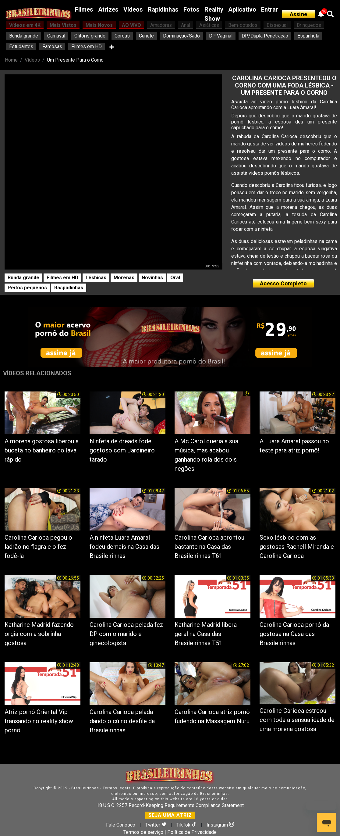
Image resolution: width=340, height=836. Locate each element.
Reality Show (213, 14)
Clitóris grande (89, 36)
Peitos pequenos (27, 288)
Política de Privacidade (192, 832)
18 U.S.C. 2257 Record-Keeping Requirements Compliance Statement (170, 805)
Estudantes (21, 46)
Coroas (122, 36)
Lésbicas (96, 277)
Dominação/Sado (181, 36)
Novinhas (152, 277)
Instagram (220, 825)
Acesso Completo (283, 283)
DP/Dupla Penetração (265, 36)
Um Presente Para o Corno (75, 60)
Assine (298, 14)
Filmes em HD (86, 46)
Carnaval (56, 36)
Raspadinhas (68, 288)
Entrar (269, 9)
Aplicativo (242, 9)
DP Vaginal (220, 36)
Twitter (156, 825)
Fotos (191, 9)
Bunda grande (23, 36)
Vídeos (133, 9)
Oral (175, 277)
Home (11, 60)
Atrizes (108, 9)
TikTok (187, 825)
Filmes (84, 9)
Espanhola (308, 36)
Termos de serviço (143, 832)
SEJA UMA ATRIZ (170, 815)
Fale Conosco (120, 825)
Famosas (52, 46)
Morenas (124, 277)
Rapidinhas (163, 9)
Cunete (146, 36)
